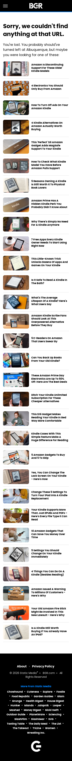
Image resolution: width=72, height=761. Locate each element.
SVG (51, 719)
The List (56, 723)
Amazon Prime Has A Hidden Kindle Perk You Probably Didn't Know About (49, 204)
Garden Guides (43, 696)
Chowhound (15, 691)
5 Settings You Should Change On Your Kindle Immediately (46, 554)
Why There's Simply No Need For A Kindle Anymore (49, 223)
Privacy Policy (43, 666)
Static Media (28, 673)
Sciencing (55, 714)
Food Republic (21, 696)
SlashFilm (20, 719)
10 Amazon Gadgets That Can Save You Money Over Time (48, 534)
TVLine (37, 728)
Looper (57, 705)
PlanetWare (37, 714)
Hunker (15, 705)
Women (50, 728)
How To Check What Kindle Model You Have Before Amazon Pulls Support (48, 165)
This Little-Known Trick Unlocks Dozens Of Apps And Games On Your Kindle (49, 262)
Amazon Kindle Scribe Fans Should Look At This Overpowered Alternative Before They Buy (48, 320)
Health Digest (34, 701)
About (22, 666)
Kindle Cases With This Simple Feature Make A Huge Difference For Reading (49, 437)
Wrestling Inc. (36, 732)
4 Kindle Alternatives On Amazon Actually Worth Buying (47, 126)
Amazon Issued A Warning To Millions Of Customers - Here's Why (48, 592)
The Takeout (21, 728)
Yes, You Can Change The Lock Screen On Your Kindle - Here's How (48, 476)
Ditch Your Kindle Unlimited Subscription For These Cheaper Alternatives (49, 398)
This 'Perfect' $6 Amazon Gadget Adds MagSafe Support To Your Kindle (47, 145)
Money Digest (32, 710)
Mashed (14, 710)
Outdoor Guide (16, 714)
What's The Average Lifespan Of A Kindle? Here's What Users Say (49, 301)
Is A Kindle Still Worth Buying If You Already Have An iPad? (49, 631)
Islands (29, 705)
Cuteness (33, 691)
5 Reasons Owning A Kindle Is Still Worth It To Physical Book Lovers (48, 184)
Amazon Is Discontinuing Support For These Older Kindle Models (47, 68)
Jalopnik (43, 705)
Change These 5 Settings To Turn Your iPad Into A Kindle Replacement (49, 495)
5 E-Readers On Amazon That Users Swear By (46, 340)
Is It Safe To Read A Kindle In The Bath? (49, 282)
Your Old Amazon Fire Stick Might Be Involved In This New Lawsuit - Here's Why (48, 612)
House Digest (55, 701)
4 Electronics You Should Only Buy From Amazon (47, 87)
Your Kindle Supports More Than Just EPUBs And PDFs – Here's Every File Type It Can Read (49, 514)
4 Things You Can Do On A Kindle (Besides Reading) (48, 573)
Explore (47, 691)
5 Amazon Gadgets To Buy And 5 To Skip (48, 456)
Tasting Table (16, 723)
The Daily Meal (38, 723)
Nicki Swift (52, 710)
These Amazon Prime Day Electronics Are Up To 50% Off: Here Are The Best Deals (49, 379)
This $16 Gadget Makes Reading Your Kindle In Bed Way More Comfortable (48, 417)
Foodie (60, 691)
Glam (60, 696)
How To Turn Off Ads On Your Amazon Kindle (49, 107)
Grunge (17, 701)
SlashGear (38, 719)
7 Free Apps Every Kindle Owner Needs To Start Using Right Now (49, 243)
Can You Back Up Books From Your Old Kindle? (46, 359)
